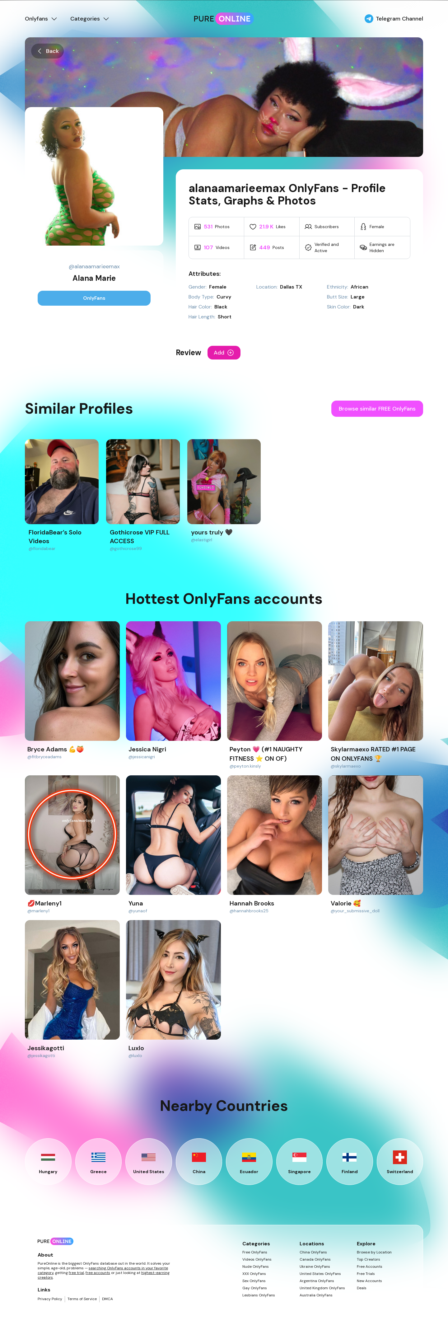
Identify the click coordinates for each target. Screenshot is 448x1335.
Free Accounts (369, 1266)
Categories (90, 18)
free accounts (98, 1272)
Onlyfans (41, 18)
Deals (361, 1288)
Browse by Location (374, 1252)
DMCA (107, 1299)
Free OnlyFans (254, 1252)
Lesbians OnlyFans (258, 1295)
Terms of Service (82, 1299)
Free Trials (366, 1274)
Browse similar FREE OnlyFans (377, 408)
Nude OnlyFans (255, 1266)
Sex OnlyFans (254, 1281)
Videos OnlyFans (257, 1259)
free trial (76, 1272)
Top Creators (368, 1259)
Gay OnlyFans (254, 1288)
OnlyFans (94, 298)
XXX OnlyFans (254, 1274)
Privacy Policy (50, 1299)
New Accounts (369, 1281)
